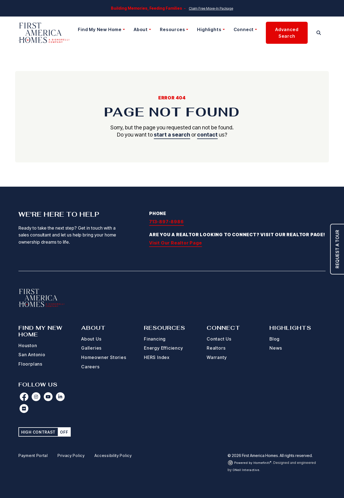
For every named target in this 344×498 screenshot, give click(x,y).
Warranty (216, 357)
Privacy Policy (71, 455)
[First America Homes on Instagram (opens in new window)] (36, 396)
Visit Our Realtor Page (175, 243)
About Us (91, 339)
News (275, 348)
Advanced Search (286, 33)
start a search (172, 134)
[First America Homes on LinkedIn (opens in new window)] (60, 396)
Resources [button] (172, 29)
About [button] (141, 29)
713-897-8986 (166, 221)
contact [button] (207, 134)
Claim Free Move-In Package (211, 8)
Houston (27, 345)
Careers (90, 366)
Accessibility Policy (113, 455)
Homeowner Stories (103, 357)
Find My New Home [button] (100, 29)
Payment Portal (33, 455)
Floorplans (30, 364)
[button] (319, 32)
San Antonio (31, 354)
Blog (274, 339)
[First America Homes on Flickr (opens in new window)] (23, 408)
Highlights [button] (209, 29)
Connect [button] (244, 29)
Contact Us (219, 339)
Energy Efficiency (163, 348)
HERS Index (157, 357)
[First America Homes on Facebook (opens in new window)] (23, 396)
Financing (155, 339)
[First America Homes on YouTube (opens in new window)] (48, 396)
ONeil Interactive (246, 470)
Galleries (91, 348)
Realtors (216, 348)
